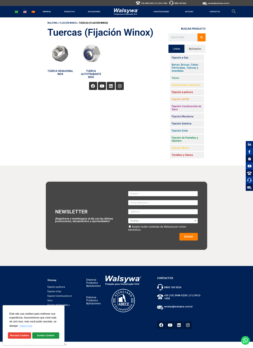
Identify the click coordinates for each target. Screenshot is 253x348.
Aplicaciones (94, 12)
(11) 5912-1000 (161, 3)
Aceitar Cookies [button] (46, 335)
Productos (69, 12)
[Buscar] (201, 37)
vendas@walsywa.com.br (218, 3)
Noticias (189, 12)
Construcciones (161, 12)
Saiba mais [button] (26, 325)
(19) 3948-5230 (147, 3)
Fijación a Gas (54, 291)
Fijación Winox (68, 22)
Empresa (47, 12)
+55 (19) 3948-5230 (175, 295)
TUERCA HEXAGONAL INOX (60, 72)
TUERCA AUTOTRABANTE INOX (91, 74)
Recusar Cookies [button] (19, 335)
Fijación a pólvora (56, 287)
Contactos (215, 12)
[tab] (176, 49)
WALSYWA (52, 22)
